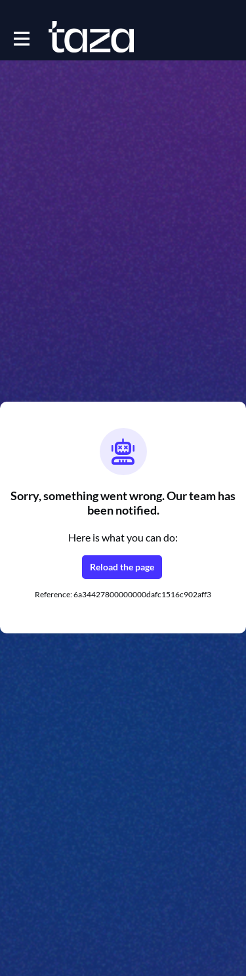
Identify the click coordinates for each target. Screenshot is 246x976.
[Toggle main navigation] (20, 37)
